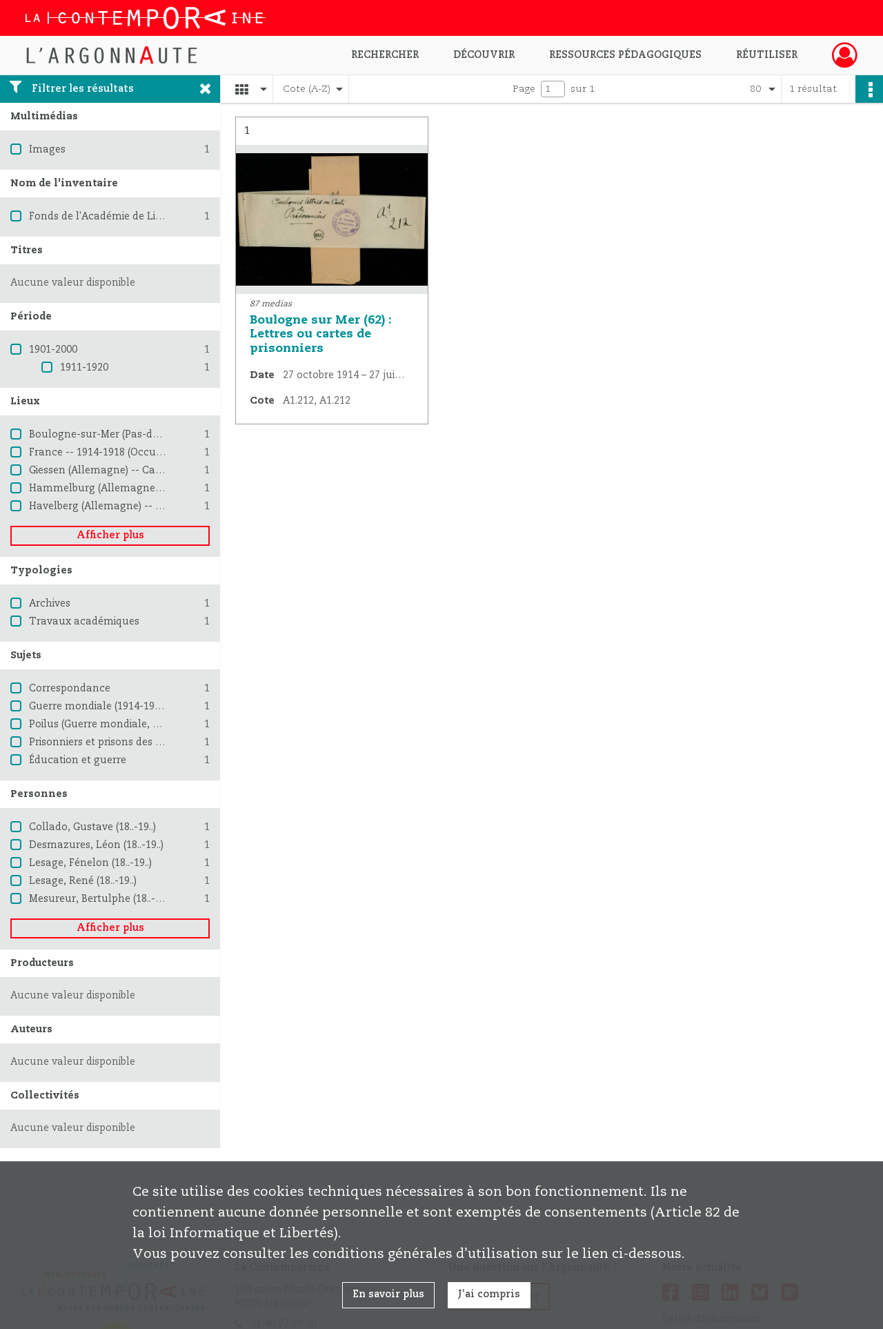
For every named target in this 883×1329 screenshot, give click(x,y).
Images (47, 150)
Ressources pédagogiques (625, 55)
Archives (49, 604)
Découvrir (484, 55)
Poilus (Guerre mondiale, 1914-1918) (116, 724)
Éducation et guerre (77, 760)
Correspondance (69, 688)
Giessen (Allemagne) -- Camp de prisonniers (136, 470)
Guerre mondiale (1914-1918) (98, 706)
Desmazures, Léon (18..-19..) (96, 845)
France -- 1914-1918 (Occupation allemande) (138, 452)
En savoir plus (388, 1294)
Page (524, 89)
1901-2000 (53, 350)
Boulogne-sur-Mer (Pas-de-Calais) (112, 435)
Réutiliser (766, 55)
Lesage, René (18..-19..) (83, 881)
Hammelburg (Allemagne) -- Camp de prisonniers (150, 488)
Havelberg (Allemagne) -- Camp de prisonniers (142, 506)
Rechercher (385, 55)
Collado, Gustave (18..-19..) (92, 827)
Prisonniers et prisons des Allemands (119, 742)
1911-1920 (84, 368)
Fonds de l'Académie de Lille (98, 217)
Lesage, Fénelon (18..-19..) (90, 863)
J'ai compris (489, 1294)
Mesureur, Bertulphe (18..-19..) (101, 899)
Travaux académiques (84, 622)
